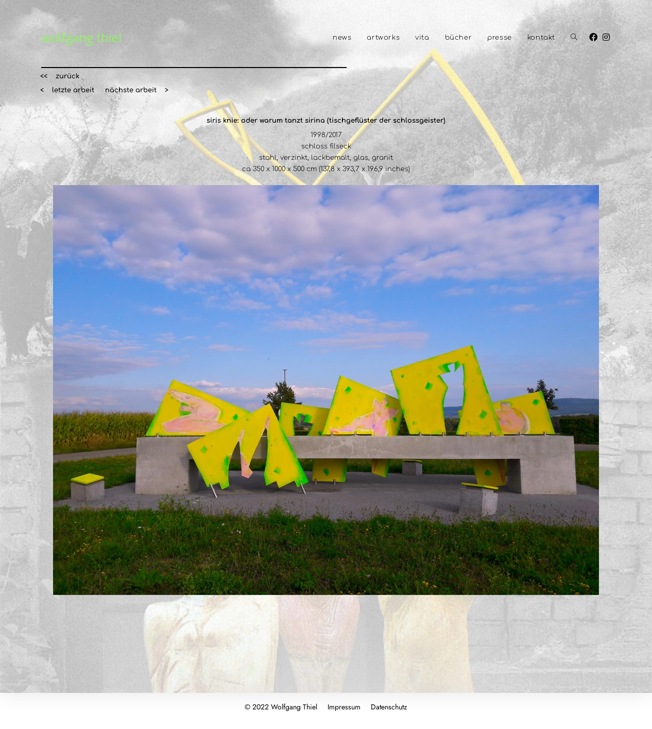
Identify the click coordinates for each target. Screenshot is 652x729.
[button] (59, 76)
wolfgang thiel (81, 37)
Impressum (344, 707)
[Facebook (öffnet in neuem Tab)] (596, 37)
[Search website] (574, 38)
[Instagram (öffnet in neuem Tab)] (609, 37)
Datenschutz (389, 707)
